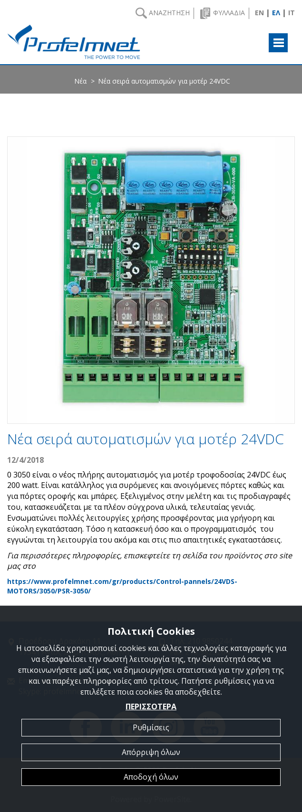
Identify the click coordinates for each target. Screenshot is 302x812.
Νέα (80, 81)
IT (291, 12)
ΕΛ (276, 12)
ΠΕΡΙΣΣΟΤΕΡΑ (151, 706)
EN (259, 12)
